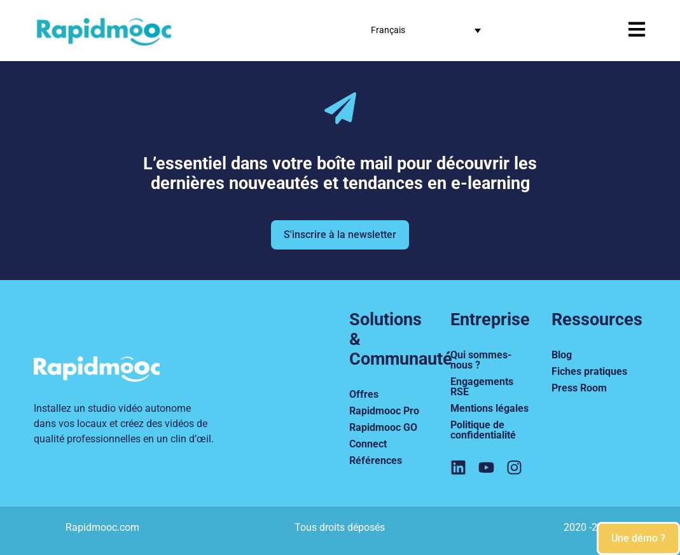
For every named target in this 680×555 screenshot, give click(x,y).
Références (375, 460)
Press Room (579, 388)
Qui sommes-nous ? (480, 360)
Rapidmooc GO (383, 427)
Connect (368, 444)
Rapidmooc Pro (384, 411)
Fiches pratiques (589, 371)
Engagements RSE (481, 387)
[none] (425, 30)
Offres (363, 394)
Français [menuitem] (388, 30)
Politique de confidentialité (483, 430)
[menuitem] (425, 30)
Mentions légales (489, 408)
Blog (562, 355)
